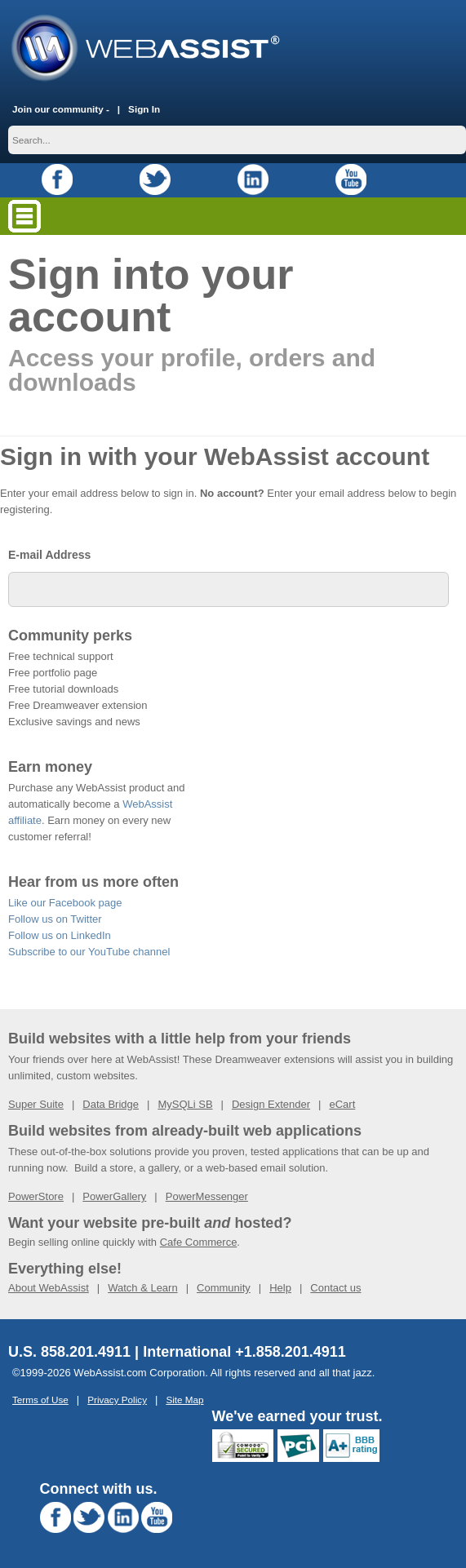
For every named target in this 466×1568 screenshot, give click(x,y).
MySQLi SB (185, 1104)
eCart (342, 1104)
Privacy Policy (117, 1399)
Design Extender (271, 1104)
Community (224, 1288)
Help (280, 1288)
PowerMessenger (207, 1196)
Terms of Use (40, 1399)
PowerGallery (114, 1196)
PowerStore (36, 1196)
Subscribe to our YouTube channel (89, 952)
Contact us (335, 1288)
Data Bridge (110, 1104)
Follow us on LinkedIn (59, 935)
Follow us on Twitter (55, 919)
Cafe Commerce (198, 1242)
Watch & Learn (143, 1288)
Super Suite (36, 1104)
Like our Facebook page (65, 903)
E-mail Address (49, 554)
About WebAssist (48, 1288)
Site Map (184, 1399)
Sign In (144, 109)
